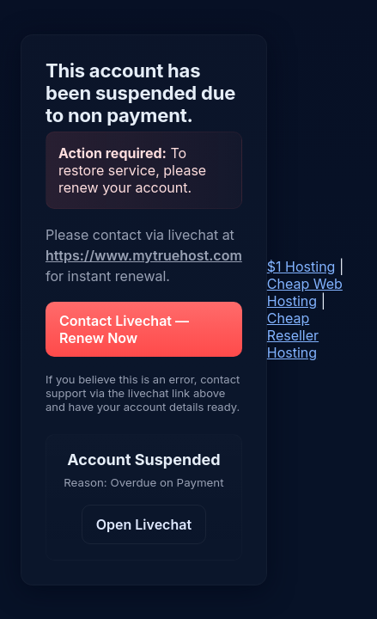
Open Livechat (144, 524)
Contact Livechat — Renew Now (124, 329)
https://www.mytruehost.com (144, 255)
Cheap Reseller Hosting (293, 335)
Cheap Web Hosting (305, 292)
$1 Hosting (301, 266)
